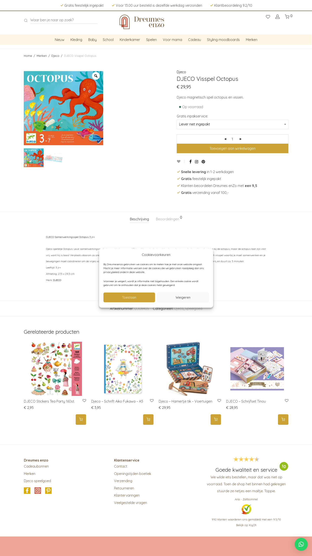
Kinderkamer (130, 39)
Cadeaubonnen (36, 466)
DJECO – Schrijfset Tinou (246, 401)
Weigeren (183, 297)
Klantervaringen (127, 495)
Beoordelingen (169, 218)
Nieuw (59, 39)
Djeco (55, 55)
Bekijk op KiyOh (246, 525)
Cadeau (194, 39)
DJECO (57, 280)
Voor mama (172, 39)
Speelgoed (193, 308)
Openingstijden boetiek (132, 473)
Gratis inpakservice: (192, 116)
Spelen (151, 39)
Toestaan (129, 297)
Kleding (76, 39)
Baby (92, 39)
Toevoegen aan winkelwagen (232, 148)
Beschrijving (139, 219)
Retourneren (124, 488)
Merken (251, 39)
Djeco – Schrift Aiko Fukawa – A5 (117, 401)
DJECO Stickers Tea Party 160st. (49, 401)
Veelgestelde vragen (130, 503)
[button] (81, 419)
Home (28, 55)
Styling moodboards (223, 39)
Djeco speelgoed (37, 481)
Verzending (123, 481)
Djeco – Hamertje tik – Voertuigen (185, 401)
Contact (120, 466)
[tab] (139, 219)
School (108, 39)
